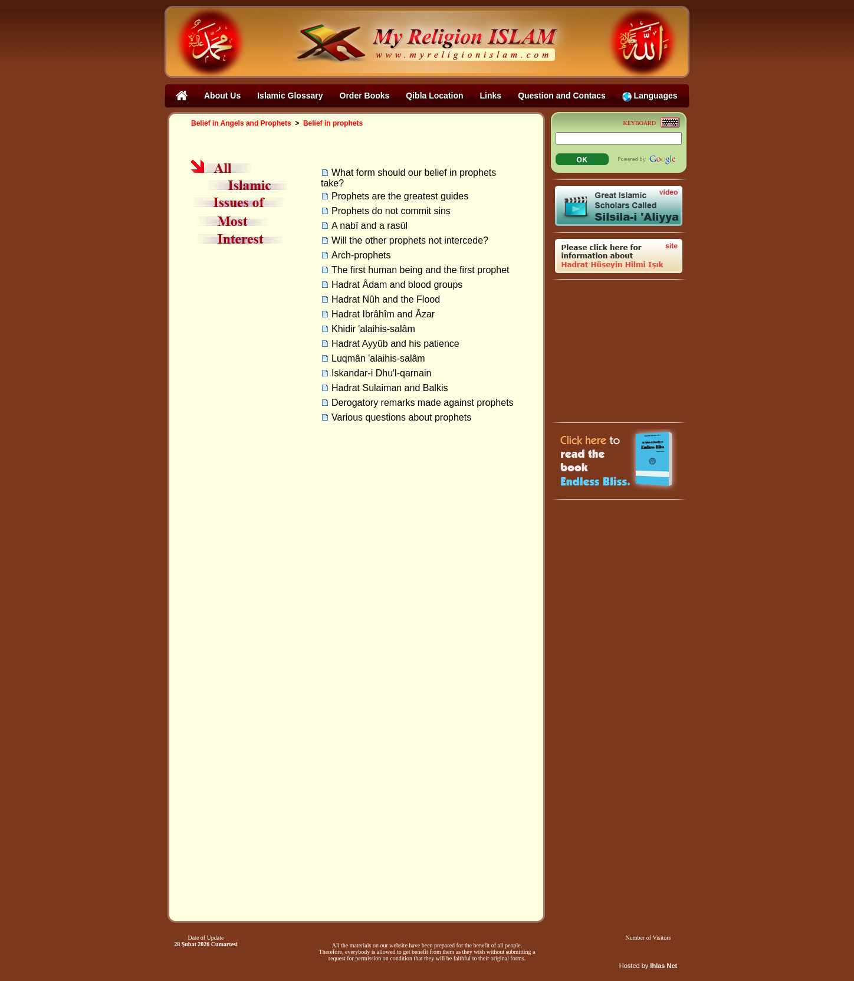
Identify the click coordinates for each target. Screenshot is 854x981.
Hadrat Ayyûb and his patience (395, 344)
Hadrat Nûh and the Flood (385, 299)
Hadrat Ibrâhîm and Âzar (383, 314)
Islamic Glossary (290, 95)
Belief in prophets (333, 123)
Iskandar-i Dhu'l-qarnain (381, 373)
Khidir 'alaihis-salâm (373, 329)
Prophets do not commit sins (391, 211)
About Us (222, 95)
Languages (650, 96)
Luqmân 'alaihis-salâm (378, 358)
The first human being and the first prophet (420, 270)
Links (491, 95)
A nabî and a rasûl (369, 226)
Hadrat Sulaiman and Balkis (389, 388)
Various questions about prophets (401, 417)
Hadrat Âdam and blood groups (396, 285)
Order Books (365, 95)
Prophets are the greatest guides (399, 196)
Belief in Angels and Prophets (241, 123)
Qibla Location (434, 95)
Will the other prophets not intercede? (409, 240)
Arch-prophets (361, 255)
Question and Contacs (562, 95)
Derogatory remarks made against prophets (422, 403)
